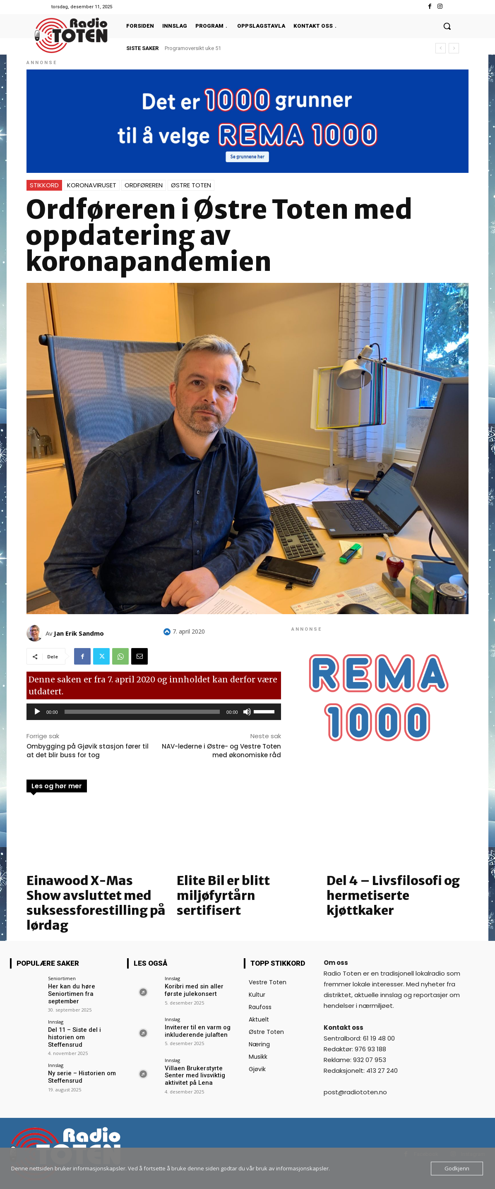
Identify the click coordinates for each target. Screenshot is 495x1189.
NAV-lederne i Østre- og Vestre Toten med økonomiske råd (221, 750)
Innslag (55, 1020)
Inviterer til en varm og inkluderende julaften (195, 1031)
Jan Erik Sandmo (79, 633)
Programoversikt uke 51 (193, 48)
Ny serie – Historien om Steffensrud (80, 1073)
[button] (447, 26)
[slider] (142, 712)
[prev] (440, 48)
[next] (454, 48)
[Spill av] (37, 712)
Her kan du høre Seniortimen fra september (69, 993)
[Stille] (247, 712)
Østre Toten (191, 185)
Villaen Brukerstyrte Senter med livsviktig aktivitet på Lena (193, 1075)
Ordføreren (144, 185)
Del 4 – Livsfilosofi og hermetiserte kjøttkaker (393, 895)
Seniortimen (62, 978)
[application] (153, 711)
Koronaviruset (91, 185)
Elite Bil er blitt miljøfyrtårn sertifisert (223, 895)
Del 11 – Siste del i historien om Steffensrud (82, 1032)
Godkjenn (457, 1168)
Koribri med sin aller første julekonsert (193, 990)
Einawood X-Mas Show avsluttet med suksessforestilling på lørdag (96, 903)
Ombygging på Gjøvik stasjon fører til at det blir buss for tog (87, 750)
